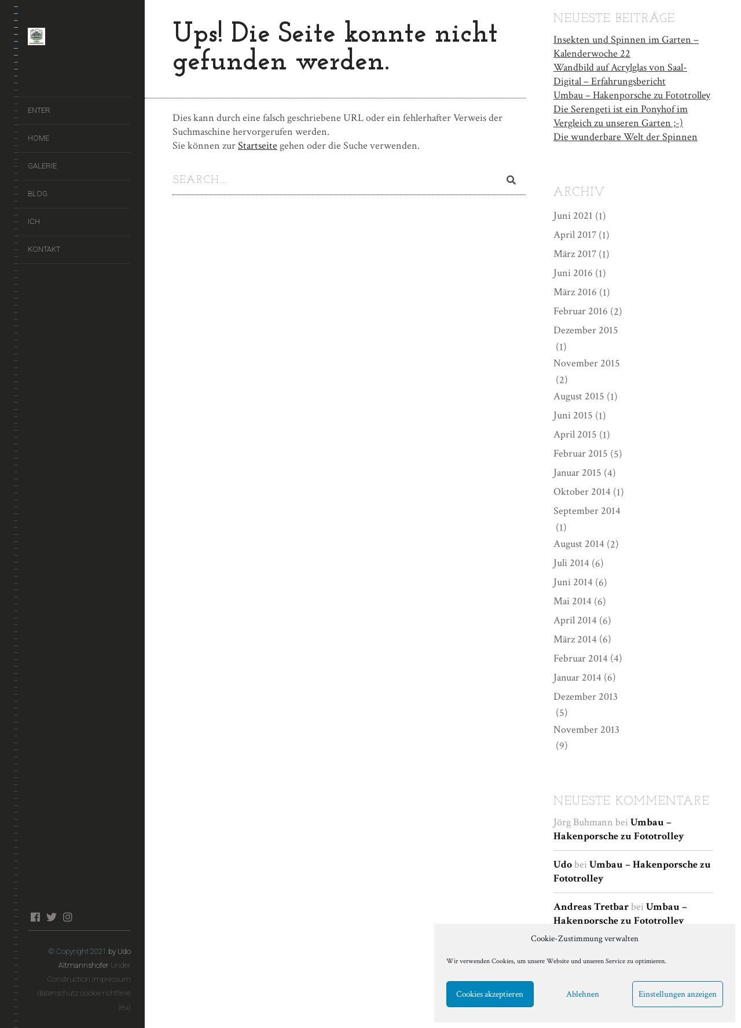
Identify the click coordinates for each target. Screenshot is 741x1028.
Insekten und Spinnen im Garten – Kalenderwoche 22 (626, 45)
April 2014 (575, 619)
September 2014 (587, 509)
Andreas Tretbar (591, 906)
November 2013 (586, 728)
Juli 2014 (571, 561)
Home (38, 138)
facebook (35, 917)
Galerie (42, 165)
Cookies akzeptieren (489, 994)
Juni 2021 (573, 215)
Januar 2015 (577, 471)
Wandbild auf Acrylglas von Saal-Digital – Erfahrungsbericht (620, 73)
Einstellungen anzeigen (678, 994)
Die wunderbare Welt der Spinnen (625, 135)
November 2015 (586, 362)
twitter (51, 917)
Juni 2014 (573, 581)
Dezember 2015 (585, 329)
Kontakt (44, 249)
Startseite (257, 145)
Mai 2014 (572, 600)
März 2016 (575, 291)
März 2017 (574, 253)
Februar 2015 (580, 453)
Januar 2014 (577, 676)
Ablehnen (582, 994)
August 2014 (578, 542)
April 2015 (575, 433)
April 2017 (574, 234)
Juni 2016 (573, 272)
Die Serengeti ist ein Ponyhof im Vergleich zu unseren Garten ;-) (620, 114)
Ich (34, 221)
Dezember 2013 (585, 695)
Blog (37, 193)
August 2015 (578, 395)
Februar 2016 (580, 310)
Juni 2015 (573, 414)
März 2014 (575, 638)
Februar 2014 (580, 657)
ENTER (39, 110)
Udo (562, 864)
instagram (67, 917)
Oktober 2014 (582, 490)
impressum (111, 979)
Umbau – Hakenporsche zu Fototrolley (631, 94)
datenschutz (58, 993)
